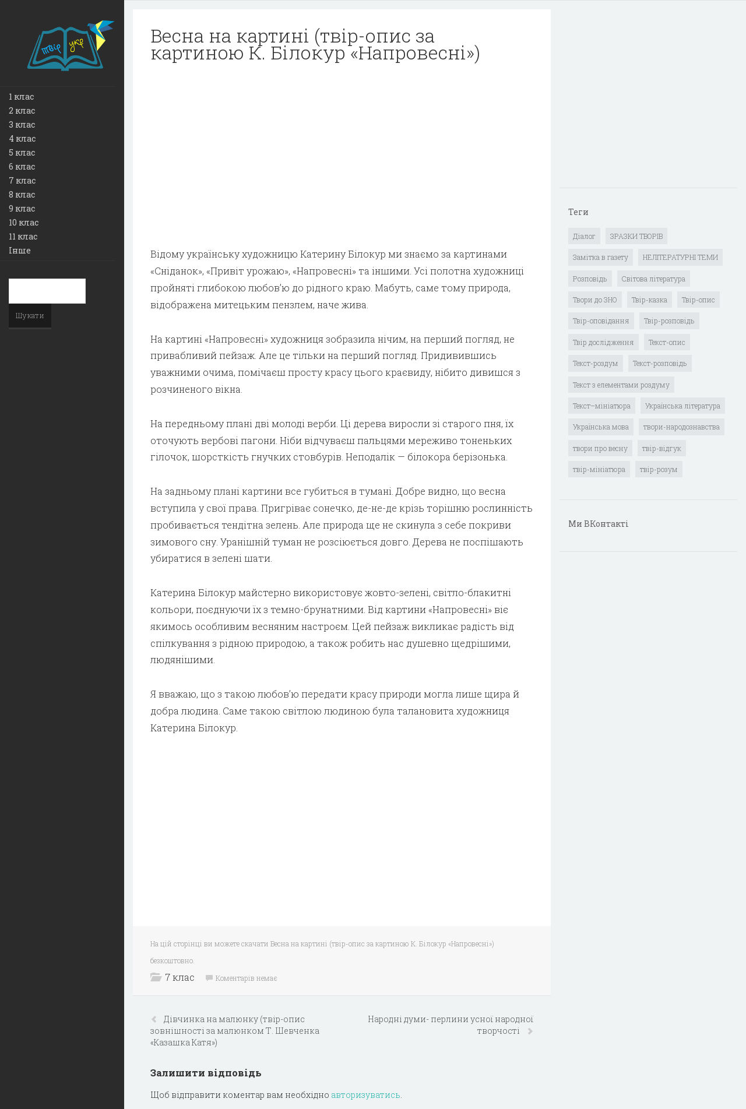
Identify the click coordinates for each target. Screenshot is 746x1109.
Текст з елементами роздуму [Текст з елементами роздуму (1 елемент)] (621, 384)
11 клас (23, 236)
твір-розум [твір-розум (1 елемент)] (659, 469)
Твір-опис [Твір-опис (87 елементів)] (698, 299)
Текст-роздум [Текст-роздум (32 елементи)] (595, 363)
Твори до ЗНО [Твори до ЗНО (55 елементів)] (595, 299)
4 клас (22, 138)
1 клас (21, 96)
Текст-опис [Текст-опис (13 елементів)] (667, 342)
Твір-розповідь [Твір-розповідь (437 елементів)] (669, 320)
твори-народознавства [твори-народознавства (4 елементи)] (681, 426)
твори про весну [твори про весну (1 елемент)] (600, 448)
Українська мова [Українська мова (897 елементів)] (601, 426)
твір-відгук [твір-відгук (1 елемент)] (661, 448)
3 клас (22, 124)
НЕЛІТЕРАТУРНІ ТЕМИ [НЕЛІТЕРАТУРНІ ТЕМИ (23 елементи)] (680, 257)
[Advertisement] (341, 155)
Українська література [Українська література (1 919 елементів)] (682, 405)
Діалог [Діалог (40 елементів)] (584, 236)
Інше (20, 250)
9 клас (22, 208)
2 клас (22, 110)
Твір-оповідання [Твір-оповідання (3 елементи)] (601, 320)
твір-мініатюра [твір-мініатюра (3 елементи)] (599, 469)
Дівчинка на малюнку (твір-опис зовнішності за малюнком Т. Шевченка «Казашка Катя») (234, 1030)
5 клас (22, 152)
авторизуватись (365, 1094)
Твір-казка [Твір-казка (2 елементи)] (649, 299)
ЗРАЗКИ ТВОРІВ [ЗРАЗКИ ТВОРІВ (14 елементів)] (636, 236)
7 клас (22, 180)
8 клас (22, 194)
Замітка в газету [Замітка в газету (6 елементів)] (600, 257)
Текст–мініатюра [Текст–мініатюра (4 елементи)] (602, 405)
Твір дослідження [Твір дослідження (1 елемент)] (603, 342)
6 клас (22, 166)
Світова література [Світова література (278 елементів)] (653, 278)
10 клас (23, 222)
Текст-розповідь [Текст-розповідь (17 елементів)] (660, 363)
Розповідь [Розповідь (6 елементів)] (590, 278)
